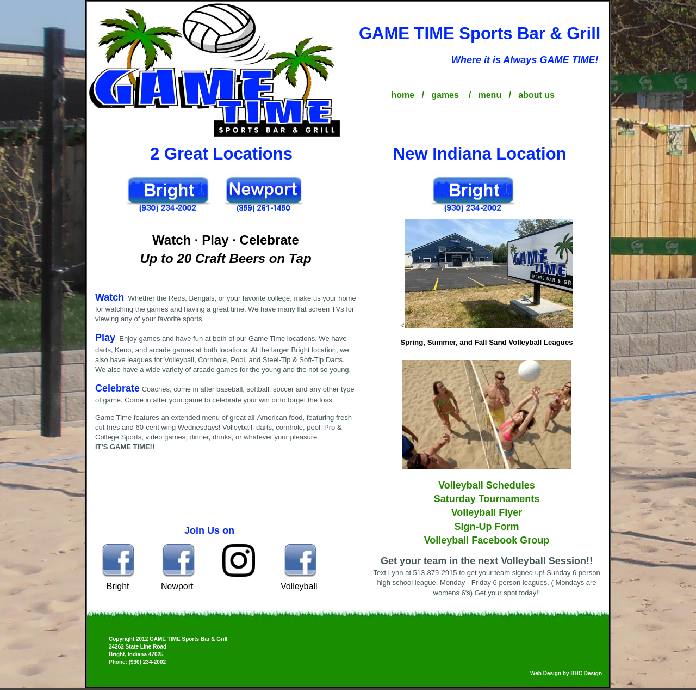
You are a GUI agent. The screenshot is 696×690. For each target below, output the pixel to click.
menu (491, 95)
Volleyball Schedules (486, 485)
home (404, 95)
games (446, 95)
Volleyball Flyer (487, 512)
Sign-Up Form (487, 526)
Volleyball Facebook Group (487, 540)
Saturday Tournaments (487, 498)
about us (536, 95)
